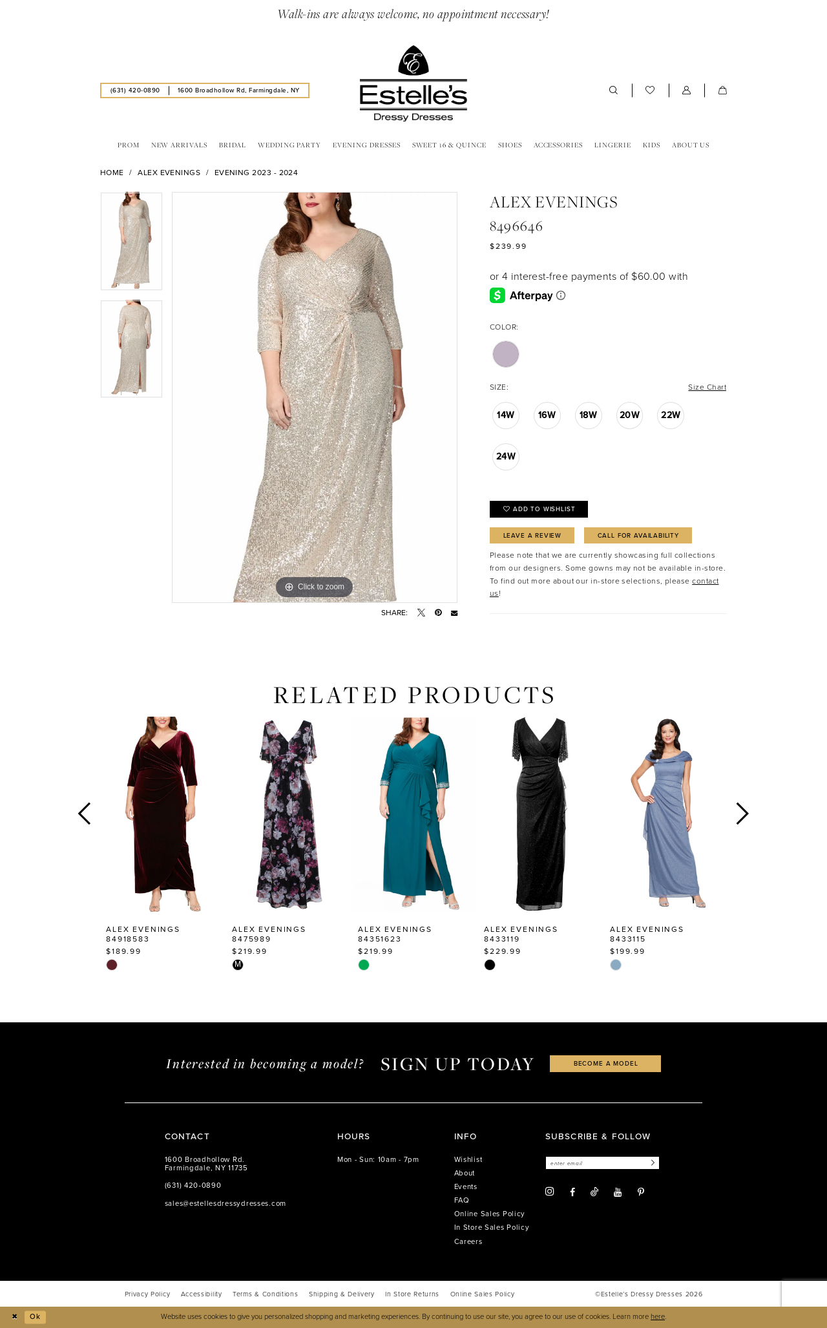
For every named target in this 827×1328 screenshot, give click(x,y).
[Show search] (614, 90)
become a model (606, 1063)
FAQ (462, 1200)
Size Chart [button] (707, 387)
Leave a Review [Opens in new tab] (532, 535)
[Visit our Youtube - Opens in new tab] (618, 1192)
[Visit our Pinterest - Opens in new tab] (641, 1192)
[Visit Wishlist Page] (650, 90)
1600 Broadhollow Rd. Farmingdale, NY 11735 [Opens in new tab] (206, 1164)
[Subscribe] (651, 1163)
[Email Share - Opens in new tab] (454, 612)
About (465, 1173)
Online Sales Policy (490, 1213)
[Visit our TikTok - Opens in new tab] (594, 1192)
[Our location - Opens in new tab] (238, 90)
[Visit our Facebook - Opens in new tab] (572, 1192)
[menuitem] (135, 90)
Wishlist (468, 1159)
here (658, 1316)
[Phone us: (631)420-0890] (135, 90)
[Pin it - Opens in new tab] (438, 613)
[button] (687, 90)
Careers (468, 1241)
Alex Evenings (169, 172)
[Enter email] (602, 1163)
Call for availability (638, 535)
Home (112, 172)
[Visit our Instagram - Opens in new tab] (549, 1191)
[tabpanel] (131, 245)
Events (465, 1186)
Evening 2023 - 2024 (256, 172)
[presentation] (162, 814)
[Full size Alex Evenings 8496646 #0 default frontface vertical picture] (315, 397)
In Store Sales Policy (492, 1227)
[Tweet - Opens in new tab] (421, 613)
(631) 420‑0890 (193, 1185)
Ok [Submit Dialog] (35, 1316)
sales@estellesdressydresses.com (225, 1203)
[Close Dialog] (14, 1317)
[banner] (413, 83)
